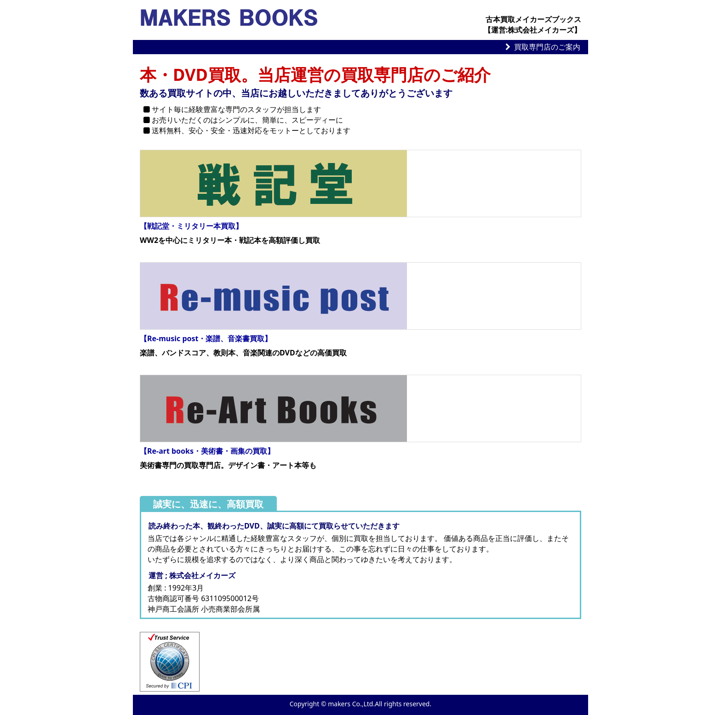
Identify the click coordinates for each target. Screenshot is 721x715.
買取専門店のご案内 (547, 47)
